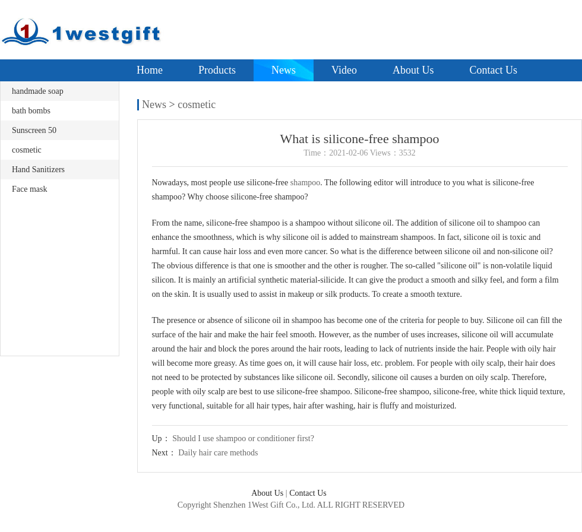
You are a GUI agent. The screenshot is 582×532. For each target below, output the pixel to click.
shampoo (305, 182)
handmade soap (38, 91)
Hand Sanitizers (38, 169)
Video (344, 70)
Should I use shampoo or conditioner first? (243, 438)
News (283, 70)
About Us (413, 70)
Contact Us (493, 70)
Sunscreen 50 (34, 130)
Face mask (29, 189)
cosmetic (27, 149)
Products (217, 70)
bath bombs (31, 110)
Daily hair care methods (218, 452)
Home (150, 70)
